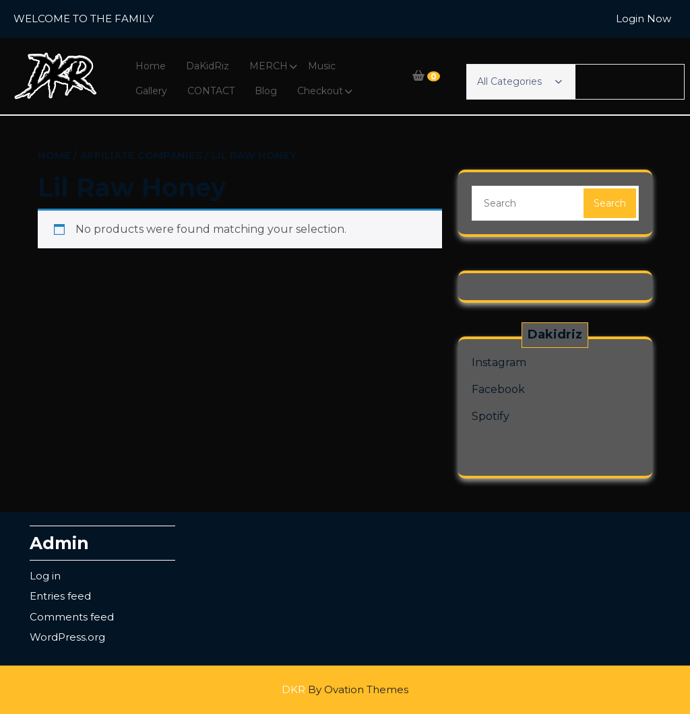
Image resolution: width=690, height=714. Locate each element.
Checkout (320, 91)
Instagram (499, 362)
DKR (345, 689)
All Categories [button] (519, 81)
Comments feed (72, 616)
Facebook (498, 389)
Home (150, 66)
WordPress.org (67, 637)
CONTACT (210, 91)
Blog (266, 91)
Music (322, 66)
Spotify (490, 416)
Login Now (643, 18)
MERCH (268, 66)
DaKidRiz (207, 66)
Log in (45, 575)
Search (610, 203)
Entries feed (60, 596)
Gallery (151, 91)
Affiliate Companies (141, 155)
